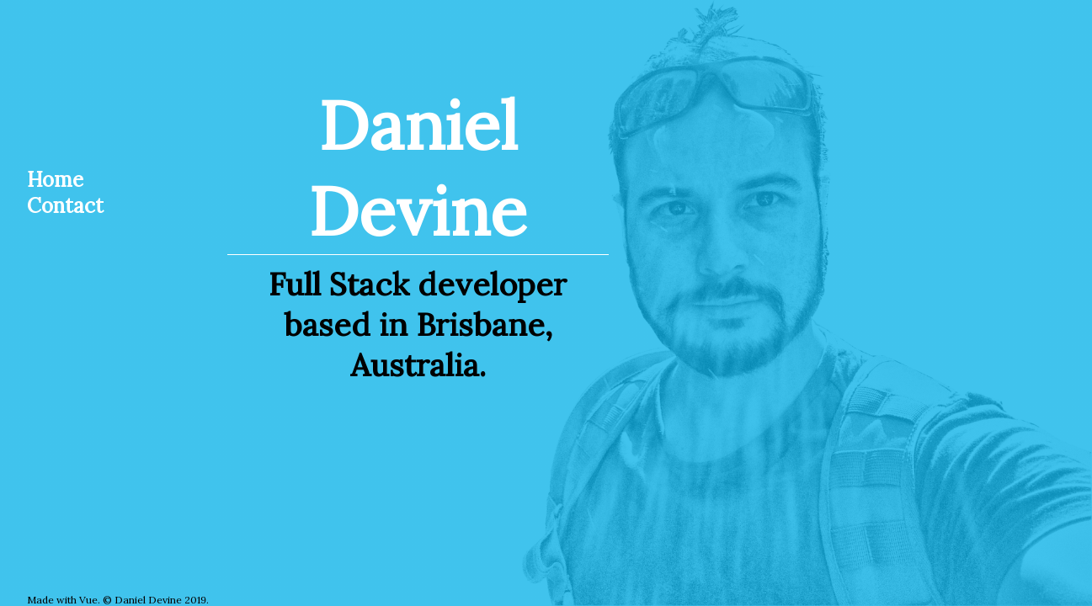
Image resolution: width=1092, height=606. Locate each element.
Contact (65, 206)
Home (55, 180)
